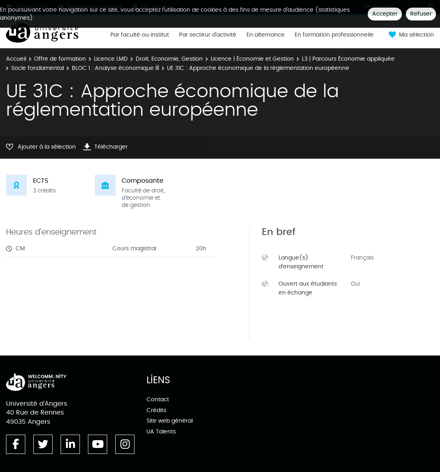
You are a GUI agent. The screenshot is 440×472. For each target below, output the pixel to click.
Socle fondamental (37, 68)
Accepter (384, 14)
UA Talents (161, 431)
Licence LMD (111, 59)
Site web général (170, 421)
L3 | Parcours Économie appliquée (348, 59)
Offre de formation (60, 59)
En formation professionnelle (334, 35)
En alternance (265, 35)
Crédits (156, 410)
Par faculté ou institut (139, 35)
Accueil (16, 59)
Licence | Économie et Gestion (252, 59)
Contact (158, 399)
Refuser (421, 14)
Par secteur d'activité (207, 35)
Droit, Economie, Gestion (169, 59)
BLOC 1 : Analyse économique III (115, 68)
